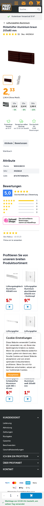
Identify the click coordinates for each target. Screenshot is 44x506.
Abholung (7, 428)
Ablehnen (10, 367)
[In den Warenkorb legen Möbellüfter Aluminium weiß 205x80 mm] (27, 399)
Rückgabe (7, 436)
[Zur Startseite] (6, 6)
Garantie (7, 441)
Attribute (8, 143)
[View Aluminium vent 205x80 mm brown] (8, 80)
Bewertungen (21, 143)
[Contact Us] (23, 3)
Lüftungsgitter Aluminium (16, 23)
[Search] (38, 9)
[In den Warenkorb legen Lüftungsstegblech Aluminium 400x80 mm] (9, 306)
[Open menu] (16, 3)
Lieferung (7, 423)
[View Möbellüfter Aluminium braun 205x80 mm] (18, 80)
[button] (11, 34)
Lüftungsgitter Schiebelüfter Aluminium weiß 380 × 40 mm (12, 383)
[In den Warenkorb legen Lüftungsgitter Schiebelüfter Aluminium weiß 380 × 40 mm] (9, 399)
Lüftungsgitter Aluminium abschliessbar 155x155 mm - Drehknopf (30, 291)
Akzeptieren (13, 375)
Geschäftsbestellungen (13, 450)
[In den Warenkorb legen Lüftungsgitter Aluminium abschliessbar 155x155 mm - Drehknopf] (27, 306)
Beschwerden (9, 445)
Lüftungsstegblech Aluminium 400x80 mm (14, 288)
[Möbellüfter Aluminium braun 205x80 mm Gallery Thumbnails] (13, 80)
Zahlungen (8, 432)
